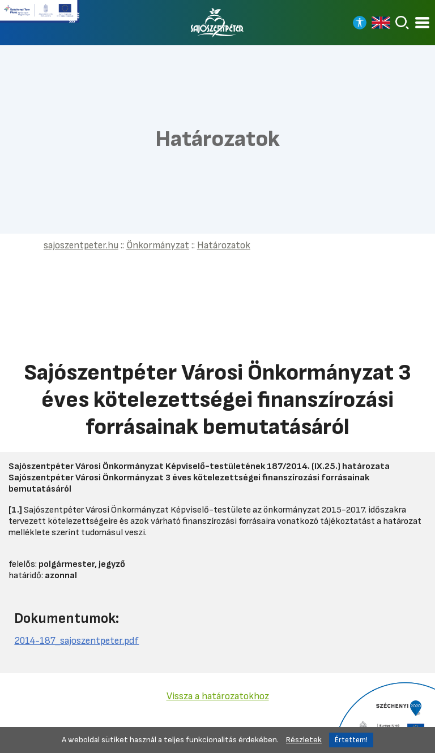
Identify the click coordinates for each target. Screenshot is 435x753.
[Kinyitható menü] (422, 23)
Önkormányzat (157, 245)
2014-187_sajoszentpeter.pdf (76, 641)
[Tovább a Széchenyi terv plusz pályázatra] (39, 16)
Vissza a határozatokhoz (218, 696)
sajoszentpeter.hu (81, 245)
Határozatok (223, 245)
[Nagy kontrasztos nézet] (359, 22)
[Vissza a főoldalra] (217, 22)
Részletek (304, 740)
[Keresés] (402, 22)
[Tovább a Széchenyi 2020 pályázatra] (383, 717)
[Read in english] (381, 22)
